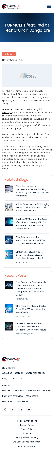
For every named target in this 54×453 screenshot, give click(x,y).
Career (19, 373)
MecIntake (32, 396)
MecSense (34, 390)
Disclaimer (27, 433)
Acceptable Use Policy (27, 437)
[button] (49, 6)
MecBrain (20, 390)
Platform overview (12, 396)
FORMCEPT (9, 53)
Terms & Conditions (27, 420)
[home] (13, 6)
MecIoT (47, 390)
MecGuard (8, 401)
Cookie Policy (27, 429)
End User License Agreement (27, 441)
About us (7, 373)
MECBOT (40, 137)
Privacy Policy (27, 425)
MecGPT (7, 390)
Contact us (16, 378)
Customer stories (36, 373)
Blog (4, 378)
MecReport (23, 401)
